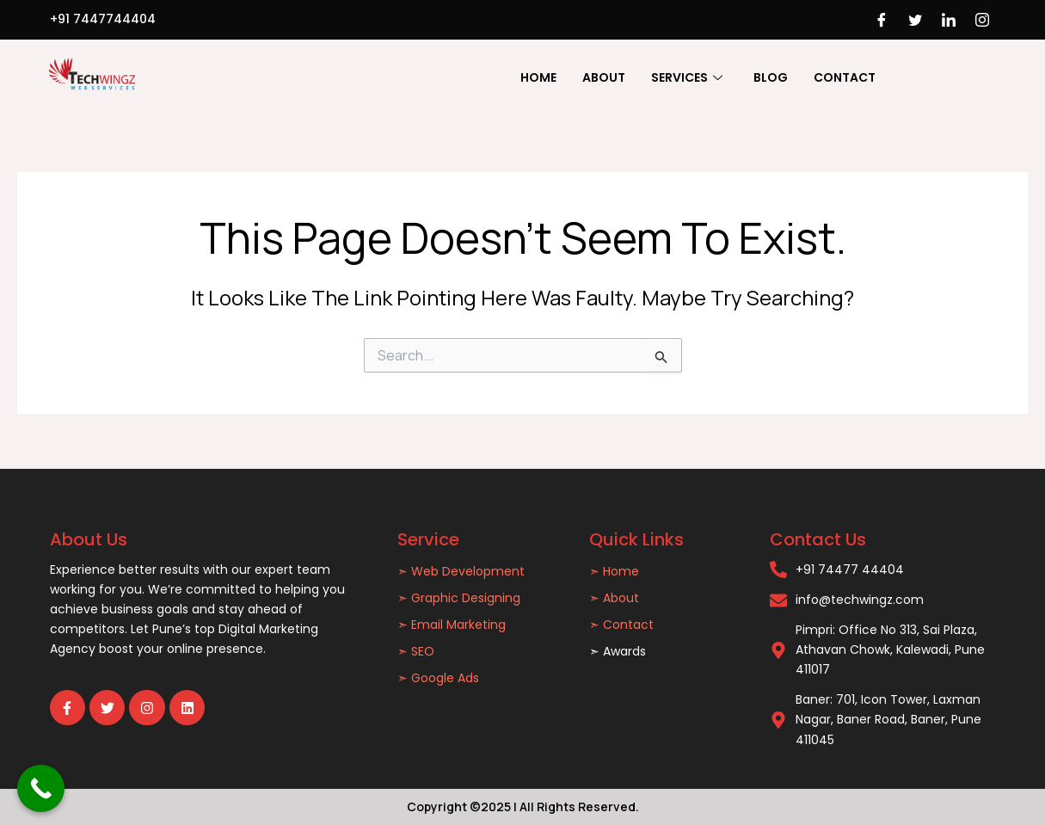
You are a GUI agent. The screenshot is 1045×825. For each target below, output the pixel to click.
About (603, 77)
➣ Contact (621, 624)
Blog (770, 77)
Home (538, 77)
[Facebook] (881, 20)
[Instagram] (982, 20)
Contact (845, 77)
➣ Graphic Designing (458, 597)
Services (686, 77)
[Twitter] (915, 20)
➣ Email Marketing (451, 624)
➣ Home (614, 571)
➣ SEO (415, 651)
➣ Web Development (461, 571)
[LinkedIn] (949, 20)
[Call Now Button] (41, 788)
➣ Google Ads (438, 677)
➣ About (614, 597)
